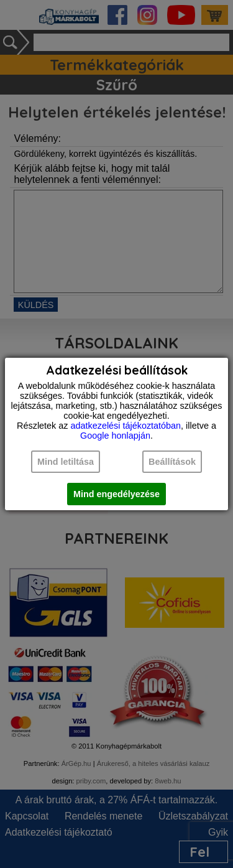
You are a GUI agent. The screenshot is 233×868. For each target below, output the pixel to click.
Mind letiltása (65, 462)
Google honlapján (115, 436)
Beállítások (172, 462)
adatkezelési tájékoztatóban (125, 426)
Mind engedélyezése (116, 494)
